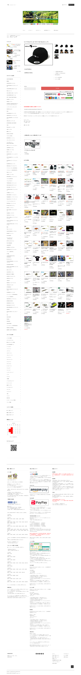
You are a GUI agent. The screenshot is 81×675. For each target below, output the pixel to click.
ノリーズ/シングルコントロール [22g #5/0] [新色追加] (69, 233)
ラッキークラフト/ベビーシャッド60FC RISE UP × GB (44, 172)
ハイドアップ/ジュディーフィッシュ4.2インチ (16, 45)
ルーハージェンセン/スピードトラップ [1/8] (61, 248)
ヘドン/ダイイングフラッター (61, 295)
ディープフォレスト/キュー (53, 279)
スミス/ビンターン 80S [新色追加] (27, 263)
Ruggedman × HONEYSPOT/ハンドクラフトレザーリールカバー (53, 248)
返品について (62, 91)
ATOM (55, 663)
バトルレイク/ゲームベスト (36, 201)
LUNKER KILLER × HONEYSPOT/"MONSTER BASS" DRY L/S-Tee (70, 186)
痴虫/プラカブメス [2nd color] (27, 233)
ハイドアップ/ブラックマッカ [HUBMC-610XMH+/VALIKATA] (69, 295)
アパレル (11, 37)
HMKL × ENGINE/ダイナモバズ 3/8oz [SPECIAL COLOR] (36, 295)
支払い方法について (55, 655)
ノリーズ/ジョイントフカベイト (69, 309)
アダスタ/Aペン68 (16, 55)
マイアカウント (66, 653)
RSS (53, 663)
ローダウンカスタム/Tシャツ (36, 263)
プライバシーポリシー (56, 661)
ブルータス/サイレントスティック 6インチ (44, 295)
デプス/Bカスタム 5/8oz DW (29, 150)
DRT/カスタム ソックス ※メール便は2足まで (53, 186)
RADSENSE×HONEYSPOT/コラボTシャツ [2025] (44, 248)
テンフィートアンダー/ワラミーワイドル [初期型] (16, 51)
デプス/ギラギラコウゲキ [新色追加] (27, 184)
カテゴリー (38, 30)
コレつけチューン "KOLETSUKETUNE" (61, 310)
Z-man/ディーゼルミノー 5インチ (16, 66)
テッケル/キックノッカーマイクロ (27, 295)
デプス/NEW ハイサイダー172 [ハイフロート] (52, 232)
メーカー (30, 30)
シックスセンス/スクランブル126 (27, 248)
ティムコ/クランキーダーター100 (44, 279)
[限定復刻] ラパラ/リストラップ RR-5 (69, 263)
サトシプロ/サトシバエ (44, 186)
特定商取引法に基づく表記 (69, 91)
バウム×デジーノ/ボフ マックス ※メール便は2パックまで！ (36, 279)
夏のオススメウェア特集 (13, 36)
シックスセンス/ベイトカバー (27, 310)
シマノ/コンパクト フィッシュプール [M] (36, 217)
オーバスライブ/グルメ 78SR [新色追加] (61, 233)
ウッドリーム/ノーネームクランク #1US (69, 201)
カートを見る (66, 655)
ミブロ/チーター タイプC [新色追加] (36, 310)
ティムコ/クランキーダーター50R (27, 172)
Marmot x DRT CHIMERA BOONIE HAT (61, 172)
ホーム (24, 30)
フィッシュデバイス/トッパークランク (44, 217)
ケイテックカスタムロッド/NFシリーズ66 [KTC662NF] (52, 263)
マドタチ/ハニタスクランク (36, 233)
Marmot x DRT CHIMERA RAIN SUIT (52, 172)
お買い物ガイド (47, 30)
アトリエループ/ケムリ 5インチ (61, 279)
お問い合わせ (56, 30)
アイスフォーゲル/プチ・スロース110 (44, 310)
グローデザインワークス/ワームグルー (28, 217)
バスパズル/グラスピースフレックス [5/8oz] (53, 310)
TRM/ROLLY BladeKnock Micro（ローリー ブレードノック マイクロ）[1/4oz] (28, 324)
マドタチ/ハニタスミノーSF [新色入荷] (27, 279)
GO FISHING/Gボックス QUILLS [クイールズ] (69, 248)
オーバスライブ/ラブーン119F (69, 279)
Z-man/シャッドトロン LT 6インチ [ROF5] (52, 201)
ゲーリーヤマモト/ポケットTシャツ (61, 201)
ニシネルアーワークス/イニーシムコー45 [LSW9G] (36, 172)
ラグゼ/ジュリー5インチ (52, 294)
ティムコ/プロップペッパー (36, 186)
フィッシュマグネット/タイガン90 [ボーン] (70, 172)
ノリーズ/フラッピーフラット (16, 61)
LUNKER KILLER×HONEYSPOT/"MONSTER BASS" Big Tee (28, 202)
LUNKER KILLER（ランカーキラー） (15, 35)
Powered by (13, 673)
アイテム (71, 4)
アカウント (65, 4)
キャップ (15, 37)
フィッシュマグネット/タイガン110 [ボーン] (36, 248)
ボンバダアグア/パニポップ (44, 263)
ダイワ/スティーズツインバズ (44, 201)
